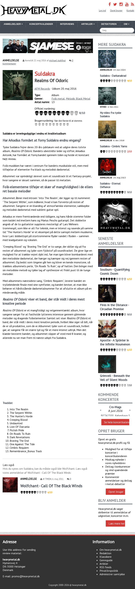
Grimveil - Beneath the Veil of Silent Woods (115, 378)
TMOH (48, 479)
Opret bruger (116, 10)
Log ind (102, 10)
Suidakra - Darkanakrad (113, 75)
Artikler (104, 563)
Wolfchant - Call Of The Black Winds (51, 485)
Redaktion (105, 553)
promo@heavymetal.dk (26, 576)
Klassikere (106, 556)
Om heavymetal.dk (111, 549)
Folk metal (58, 98)
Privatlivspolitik (109, 570)
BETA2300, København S (115, 415)
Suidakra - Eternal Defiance (110, 185)
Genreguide (106, 560)
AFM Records (42, 88)
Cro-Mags (115, 407)
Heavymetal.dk (34, 10)
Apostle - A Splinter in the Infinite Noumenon (115, 342)
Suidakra (45, 73)
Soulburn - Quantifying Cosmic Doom (115, 272)
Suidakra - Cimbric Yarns (113, 146)
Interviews (67, 24)
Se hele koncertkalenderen (116, 422)
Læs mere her (117, 523)
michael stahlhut (57, 60)
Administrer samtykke (112, 574)
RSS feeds (106, 567)
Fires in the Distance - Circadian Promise (114, 307)
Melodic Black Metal (78, 98)
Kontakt (130, 10)
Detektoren (109, 24)
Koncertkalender (41, 24)
